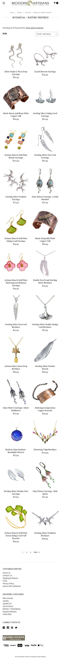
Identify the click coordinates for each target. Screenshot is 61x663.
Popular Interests (10, 612)
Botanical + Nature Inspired (42, 12)
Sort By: (39, 34)
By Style (28, 12)
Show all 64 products (34, 28)
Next (37, 552)
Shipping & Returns (10, 578)
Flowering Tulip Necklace (45, 449)
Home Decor (8, 606)
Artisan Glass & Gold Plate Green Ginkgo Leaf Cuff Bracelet (16, 536)
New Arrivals (8, 598)
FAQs (5, 581)
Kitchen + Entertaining (11, 609)
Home (12, 12)
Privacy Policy (8, 584)
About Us (6, 573)
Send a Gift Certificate (12, 586)
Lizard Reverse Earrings (45, 71)
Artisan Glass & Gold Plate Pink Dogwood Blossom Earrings (16, 283)
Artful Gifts (7, 614)
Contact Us (7, 575)
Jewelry (19, 12)
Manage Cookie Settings (38, 656)
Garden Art (7, 604)
